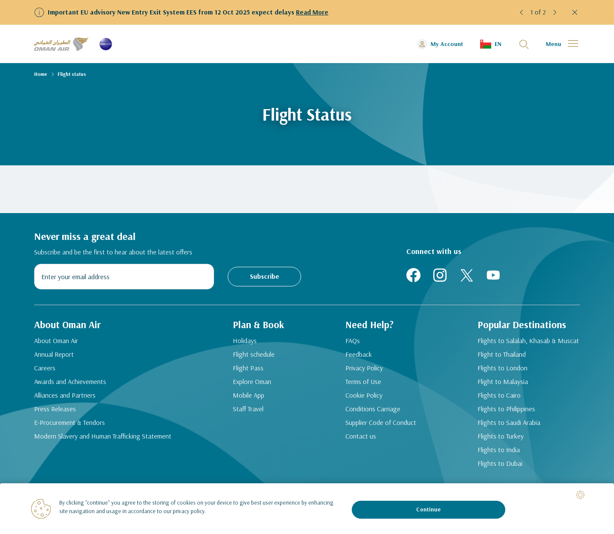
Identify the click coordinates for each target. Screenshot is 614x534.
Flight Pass (247, 382)
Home (40, 74)
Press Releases (55, 410)
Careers (44, 369)
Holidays (244, 354)
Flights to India (500, 461)
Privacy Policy (365, 369)
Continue (428, 509)
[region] (307, 508)
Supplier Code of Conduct (369, 429)
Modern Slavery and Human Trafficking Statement (87, 442)
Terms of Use (364, 383)
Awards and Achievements (70, 383)
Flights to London (504, 379)
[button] (522, 12)
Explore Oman (251, 395)
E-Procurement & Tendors (69, 424)
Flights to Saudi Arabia (510, 434)
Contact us (362, 448)
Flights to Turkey (502, 448)
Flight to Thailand (503, 366)
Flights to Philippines (507, 420)
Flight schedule (253, 368)
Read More (312, 12)
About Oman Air (56, 342)
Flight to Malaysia (504, 393)
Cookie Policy (365, 397)
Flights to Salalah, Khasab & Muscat (518, 347)
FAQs (354, 342)
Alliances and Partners (65, 397)
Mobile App (248, 409)
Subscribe (264, 276)
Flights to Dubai (501, 475)
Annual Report (54, 356)
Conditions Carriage (374, 410)
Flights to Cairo (500, 407)
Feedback (360, 356)
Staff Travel (247, 423)
